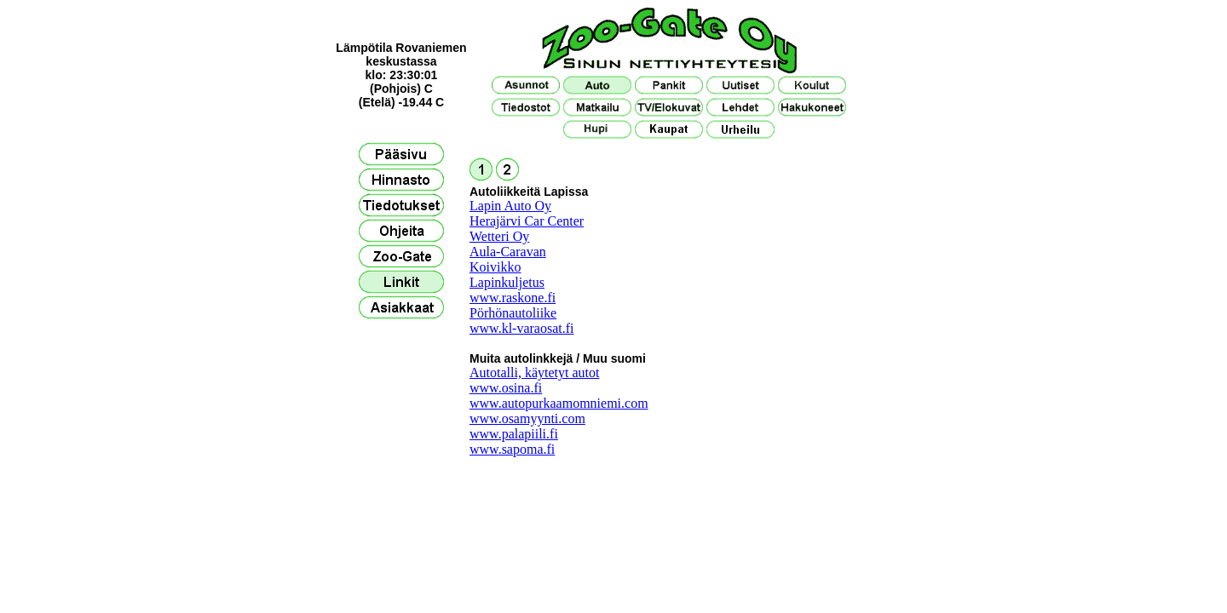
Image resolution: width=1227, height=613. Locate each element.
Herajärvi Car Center (526, 221)
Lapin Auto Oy (510, 205)
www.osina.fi (505, 388)
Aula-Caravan (507, 251)
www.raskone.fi (512, 297)
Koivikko (495, 267)
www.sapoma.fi (512, 449)
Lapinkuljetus (506, 282)
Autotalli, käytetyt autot (534, 372)
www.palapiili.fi (513, 434)
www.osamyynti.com (527, 418)
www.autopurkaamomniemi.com (558, 403)
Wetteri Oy (499, 236)
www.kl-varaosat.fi (521, 328)
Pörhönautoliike (512, 313)
